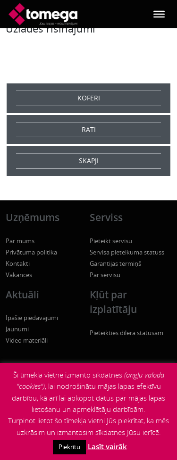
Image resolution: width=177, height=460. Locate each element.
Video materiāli (27, 340)
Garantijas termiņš (115, 263)
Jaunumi (17, 329)
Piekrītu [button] (69, 447)
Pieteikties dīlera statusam (126, 333)
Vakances (19, 275)
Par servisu (105, 275)
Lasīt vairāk (107, 446)
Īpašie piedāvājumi (32, 317)
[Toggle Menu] (159, 14)
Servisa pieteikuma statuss (127, 252)
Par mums (20, 241)
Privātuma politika (31, 252)
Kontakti (18, 263)
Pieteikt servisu (111, 241)
